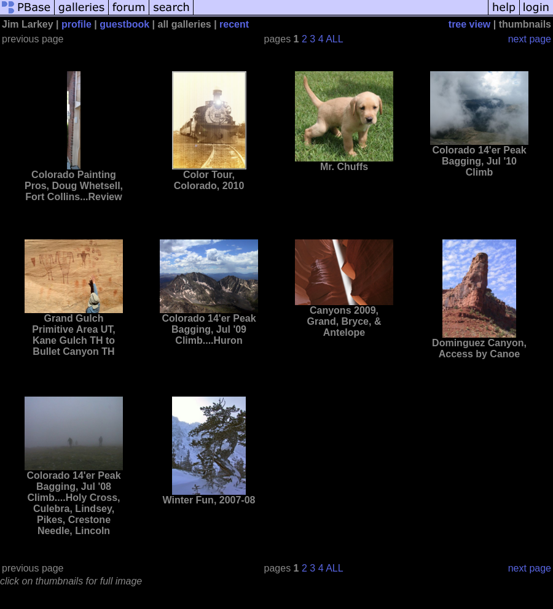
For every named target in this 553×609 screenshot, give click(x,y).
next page (529, 39)
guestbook (124, 24)
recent (234, 24)
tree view (469, 24)
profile (76, 24)
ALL (334, 39)
